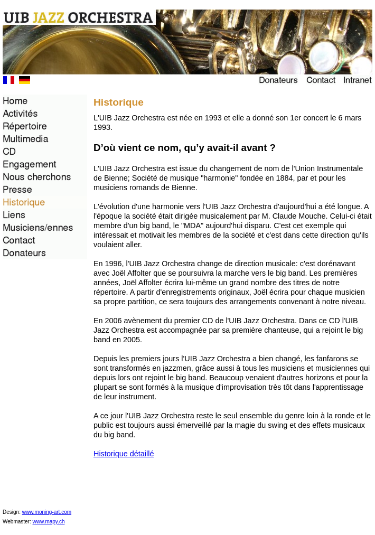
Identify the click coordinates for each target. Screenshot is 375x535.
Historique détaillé (123, 453)
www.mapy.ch (49, 521)
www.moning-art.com (46, 512)
